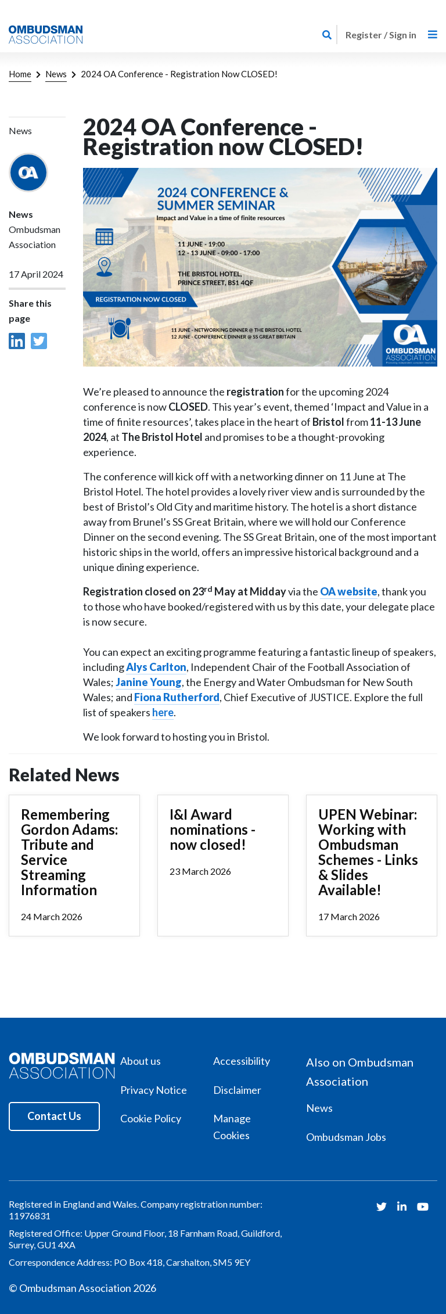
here (163, 712)
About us (140, 1060)
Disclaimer (237, 1089)
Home (20, 74)
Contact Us (54, 1116)
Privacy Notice (153, 1089)
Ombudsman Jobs (346, 1136)
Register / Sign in (381, 34)
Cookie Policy (150, 1118)
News (56, 74)
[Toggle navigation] (432, 34)
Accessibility (241, 1060)
